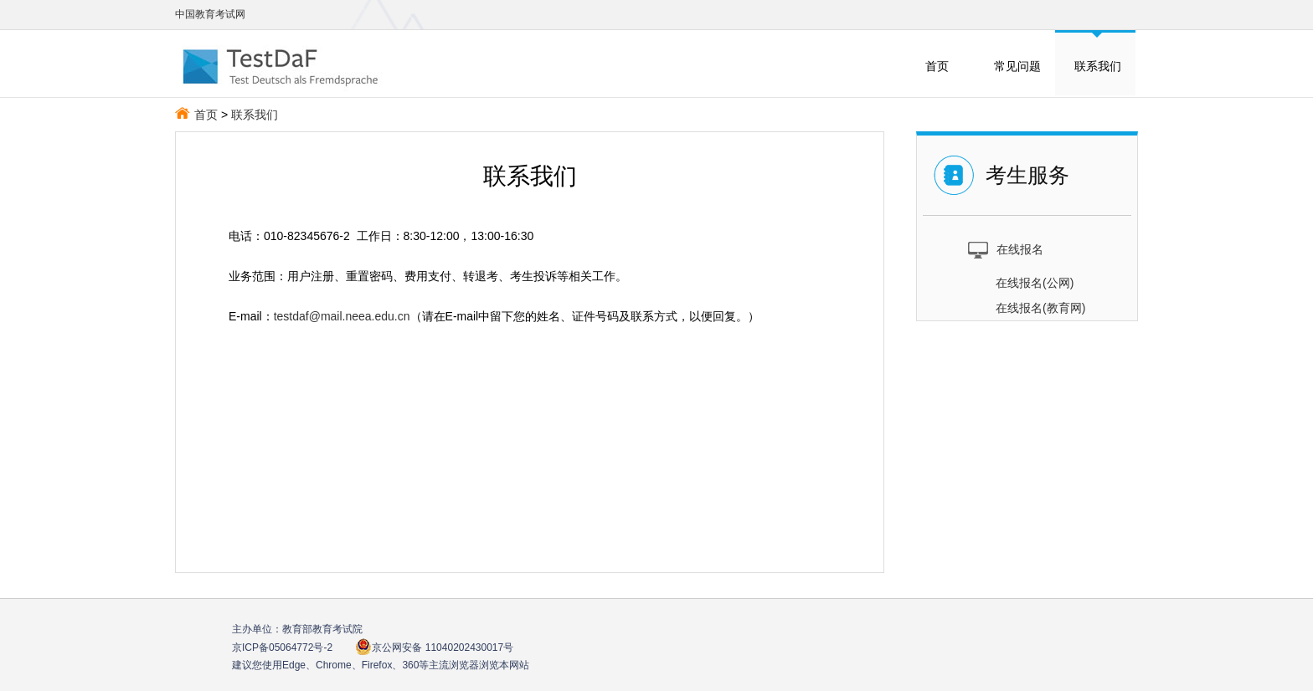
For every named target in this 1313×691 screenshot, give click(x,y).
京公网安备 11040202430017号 (434, 647)
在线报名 (1005, 248)
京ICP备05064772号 (282, 647)
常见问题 (1017, 66)
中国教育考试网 (210, 14)
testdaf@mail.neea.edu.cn (342, 316)
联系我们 (1097, 66)
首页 (937, 66)
